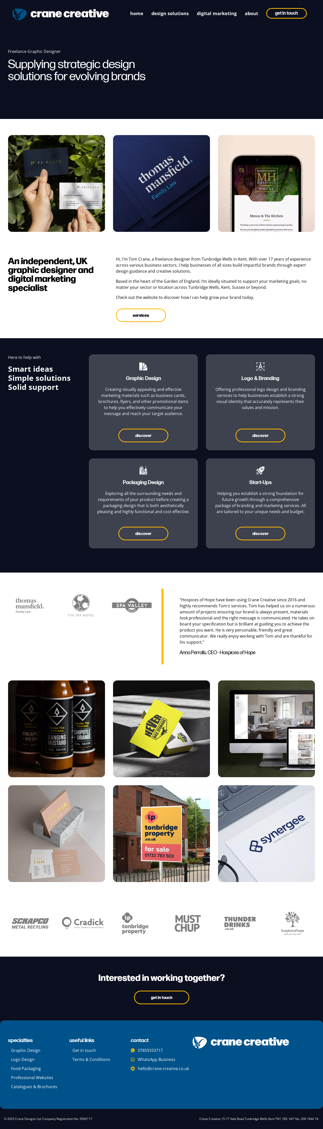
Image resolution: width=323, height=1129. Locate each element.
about (251, 13)
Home (136, 13)
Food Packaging (26, 1068)
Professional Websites (32, 1077)
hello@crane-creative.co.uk (160, 1068)
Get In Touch (161, 997)
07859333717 (147, 1050)
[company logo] (253, 1043)
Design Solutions (170, 13)
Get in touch (286, 13)
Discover (143, 435)
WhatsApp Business (153, 1059)
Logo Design (23, 1059)
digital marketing (217, 13)
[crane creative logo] (60, 14)
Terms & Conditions (91, 1059)
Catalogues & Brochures (34, 1086)
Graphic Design (25, 1050)
